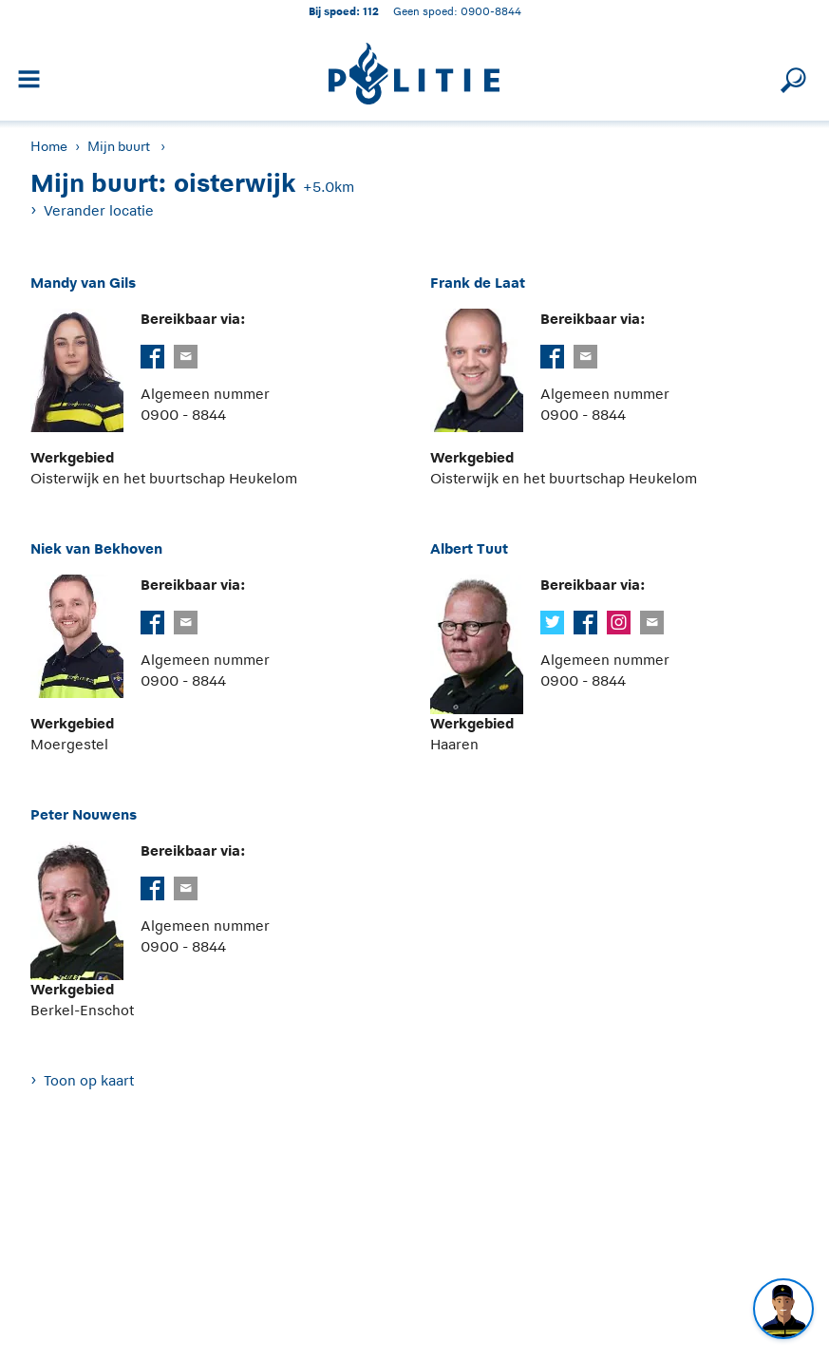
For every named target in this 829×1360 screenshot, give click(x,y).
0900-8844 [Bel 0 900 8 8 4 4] (491, 11)
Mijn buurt (118, 146)
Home (48, 146)
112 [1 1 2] (371, 11)
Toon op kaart (89, 1080)
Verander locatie (99, 210)
